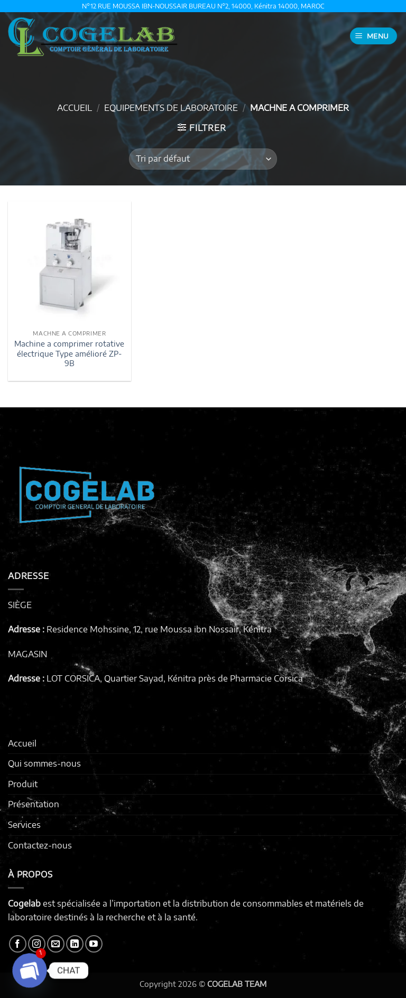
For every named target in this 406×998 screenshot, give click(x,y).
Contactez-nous (40, 845)
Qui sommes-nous (44, 763)
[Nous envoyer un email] (55, 944)
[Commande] (203, 159)
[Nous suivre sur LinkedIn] (75, 944)
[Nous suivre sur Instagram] (36, 944)
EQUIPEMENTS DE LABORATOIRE (171, 107)
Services (24, 824)
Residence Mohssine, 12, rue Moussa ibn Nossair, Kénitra (159, 629)
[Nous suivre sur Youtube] (94, 944)
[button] (374, 36)
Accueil (74, 107)
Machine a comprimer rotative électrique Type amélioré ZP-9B (69, 353)
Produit (23, 784)
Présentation (33, 804)
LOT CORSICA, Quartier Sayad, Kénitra (121, 678)
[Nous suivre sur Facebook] (17, 944)
